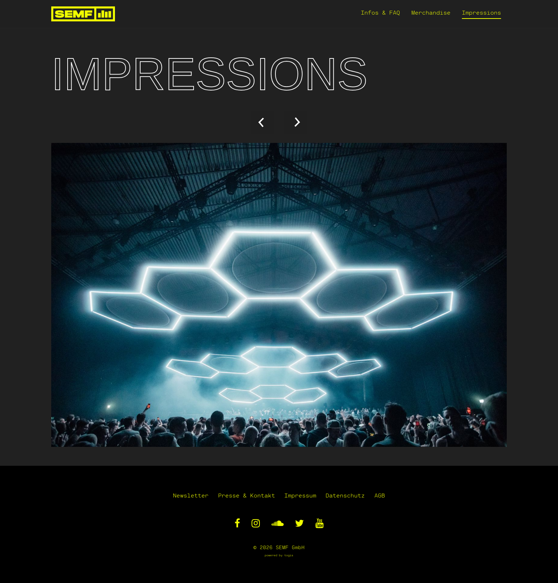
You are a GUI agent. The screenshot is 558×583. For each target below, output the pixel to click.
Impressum (300, 495)
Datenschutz (347, 495)
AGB (383, 495)
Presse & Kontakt (244, 495)
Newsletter (187, 495)
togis (288, 555)
